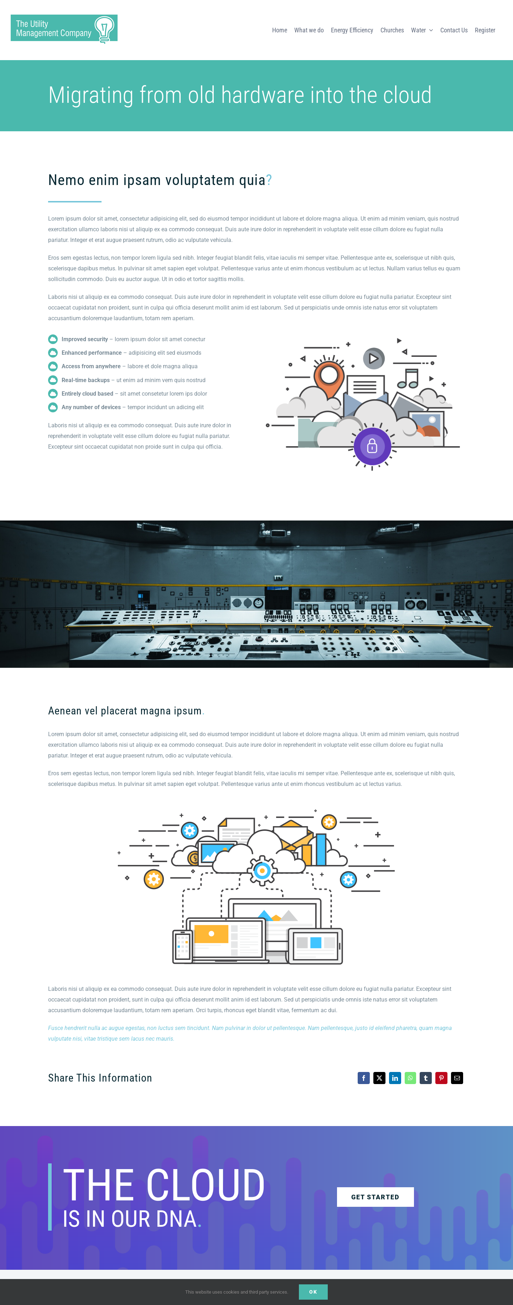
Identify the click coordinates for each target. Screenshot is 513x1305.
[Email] (457, 1078)
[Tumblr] (426, 1078)
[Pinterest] (441, 1078)
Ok (313, 1292)
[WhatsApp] (410, 1078)
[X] (379, 1078)
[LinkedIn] (395, 1078)
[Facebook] (364, 1078)
